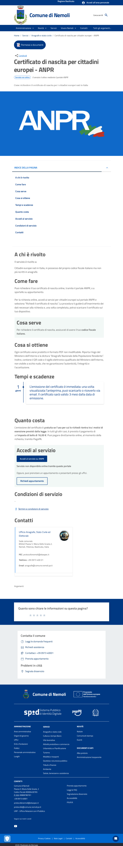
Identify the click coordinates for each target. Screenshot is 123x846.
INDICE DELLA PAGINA (25, 167)
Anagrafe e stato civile (41, 35)
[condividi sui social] (20, 56)
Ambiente (47, 769)
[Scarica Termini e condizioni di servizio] (32, 509)
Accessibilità (72, 798)
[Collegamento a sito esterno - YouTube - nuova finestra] (15, 825)
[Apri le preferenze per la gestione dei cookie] (7, 838)
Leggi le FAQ (72, 789)
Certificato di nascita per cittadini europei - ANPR (77, 35)
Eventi (79, 739)
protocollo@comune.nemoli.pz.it (27, 807)
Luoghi (17, 756)
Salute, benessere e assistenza (56, 773)
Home (16, 35)
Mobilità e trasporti (51, 756)
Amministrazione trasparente (89, 757)
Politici (16, 748)
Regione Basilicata (66, 1)
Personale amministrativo (25, 752)
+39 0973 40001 (20, 798)
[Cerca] (106, 15)
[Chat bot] (115, 838)
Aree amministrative (22, 731)
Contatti (18, 781)
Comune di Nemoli (49, 15)
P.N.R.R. (70, 802)
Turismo (46, 752)
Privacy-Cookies (44, 838)
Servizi (25, 35)
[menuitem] (83, 28)
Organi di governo (21, 735)
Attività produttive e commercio (56, 744)
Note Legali (58, 838)
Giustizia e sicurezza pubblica (55, 760)
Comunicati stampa (85, 735)
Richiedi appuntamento (32, 481)
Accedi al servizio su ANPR (32, 458)
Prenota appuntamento (77, 785)
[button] (95, 2)
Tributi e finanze (49, 765)
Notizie (80, 731)
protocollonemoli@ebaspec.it (26, 802)
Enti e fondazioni (21, 743)
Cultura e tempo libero (52, 735)
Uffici (16, 739)
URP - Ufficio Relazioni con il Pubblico (29, 811)
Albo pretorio (82, 753)
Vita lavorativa (49, 740)
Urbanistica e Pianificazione (54, 748)
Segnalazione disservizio (77, 794)
